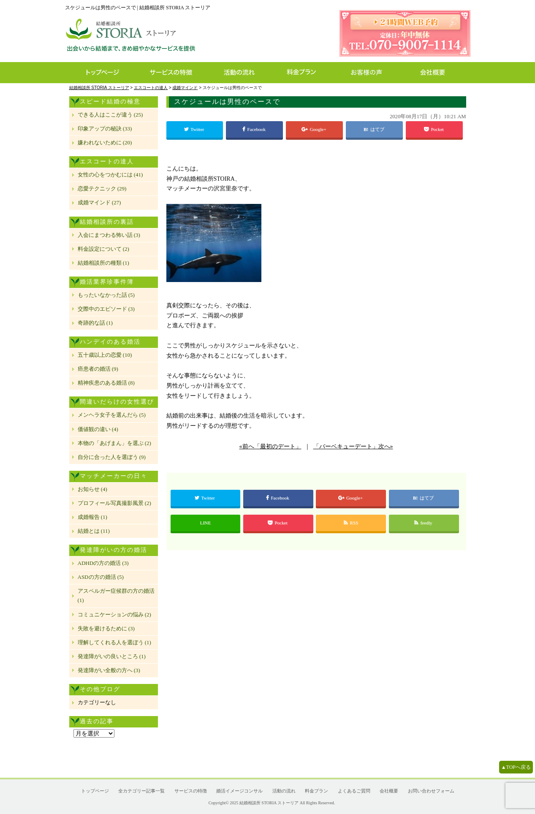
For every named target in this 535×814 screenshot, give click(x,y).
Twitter (194, 129)
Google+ (314, 129)
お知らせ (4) (92, 489)
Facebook (254, 129)
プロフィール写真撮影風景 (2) (114, 503)
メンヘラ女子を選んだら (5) (112, 415)
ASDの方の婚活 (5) (101, 577)
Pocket (434, 129)
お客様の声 (369, 72)
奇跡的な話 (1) (95, 323)
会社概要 (435, 72)
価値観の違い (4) (98, 429)
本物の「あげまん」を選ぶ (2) (114, 443)
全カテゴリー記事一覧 (141, 790)
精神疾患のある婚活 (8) (106, 383)
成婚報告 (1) (92, 517)
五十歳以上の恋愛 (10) (105, 355)
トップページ (102, 72)
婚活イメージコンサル (239, 790)
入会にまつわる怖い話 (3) (109, 235)
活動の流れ (243, 72)
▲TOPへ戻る (516, 767)
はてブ (378, 129)
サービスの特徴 (175, 72)
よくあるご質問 (354, 790)
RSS (351, 522)
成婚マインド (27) (99, 202)
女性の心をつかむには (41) (110, 174)
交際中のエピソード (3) (106, 309)
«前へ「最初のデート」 (270, 446)
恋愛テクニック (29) (102, 188)
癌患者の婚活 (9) (98, 369)
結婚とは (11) (94, 531)
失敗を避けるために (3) (106, 628)
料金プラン (305, 72)
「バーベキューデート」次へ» (353, 446)
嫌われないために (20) (105, 142)
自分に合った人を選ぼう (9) (112, 457)
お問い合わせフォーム (431, 790)
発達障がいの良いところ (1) (112, 656)
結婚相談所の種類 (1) (103, 263)
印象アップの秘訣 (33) (105, 128)
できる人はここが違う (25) (110, 114)
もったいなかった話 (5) (106, 295)
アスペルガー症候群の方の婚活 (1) (116, 595)
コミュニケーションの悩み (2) (114, 614)
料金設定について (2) (103, 249)
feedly (423, 522)
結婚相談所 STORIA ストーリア (269, 802)
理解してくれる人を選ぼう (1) (114, 642)
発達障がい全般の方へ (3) (109, 670)
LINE (205, 522)
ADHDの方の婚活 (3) (103, 563)
